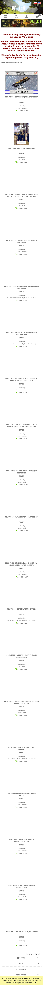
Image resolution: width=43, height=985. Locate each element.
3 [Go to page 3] (33, 954)
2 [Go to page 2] (31, 954)
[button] (5, 16)
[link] (21, 23)
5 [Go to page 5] (38, 954)
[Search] (16, 16)
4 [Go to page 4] (36, 954)
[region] (21, 23)
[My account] (27, 16)
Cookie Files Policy (7, 980)
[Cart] (37, 16)
